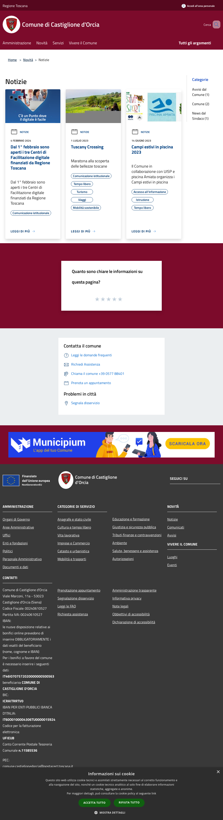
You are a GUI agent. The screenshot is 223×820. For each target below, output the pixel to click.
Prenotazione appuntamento (79, 590)
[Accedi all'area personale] (198, 6)
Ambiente (119, 542)
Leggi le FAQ (67, 606)
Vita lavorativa (68, 535)
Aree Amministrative (18, 527)
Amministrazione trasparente (134, 590)
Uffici (6, 535)
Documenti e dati (15, 567)
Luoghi (172, 557)
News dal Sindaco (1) (200, 115)
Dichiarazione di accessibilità (133, 622)
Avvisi (171, 535)
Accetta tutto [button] (95, 803)
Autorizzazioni (123, 558)
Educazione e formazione (131, 519)
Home (12, 59)
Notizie (20, 132)
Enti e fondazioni (15, 543)
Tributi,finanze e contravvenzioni (137, 535)
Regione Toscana (15, 5)
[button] (111, 812)
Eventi (172, 565)
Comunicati (175, 527)
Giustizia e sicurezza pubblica (134, 527)
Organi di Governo (16, 519)
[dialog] (111, 793)
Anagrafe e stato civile (74, 519)
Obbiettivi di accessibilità (131, 614)
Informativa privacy (126, 598)
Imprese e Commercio (74, 543)
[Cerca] (215, 24)
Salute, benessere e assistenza (135, 550)
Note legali (120, 606)
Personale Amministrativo (22, 559)
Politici (8, 551)
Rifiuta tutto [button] (129, 802)
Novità (28, 59)
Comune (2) (200, 103)
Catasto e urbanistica (73, 551)
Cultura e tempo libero (74, 527)
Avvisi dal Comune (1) (200, 92)
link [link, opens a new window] (154, 793)
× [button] (218, 772)
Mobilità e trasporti (72, 559)
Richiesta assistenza (73, 614)
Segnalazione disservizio (76, 598)
